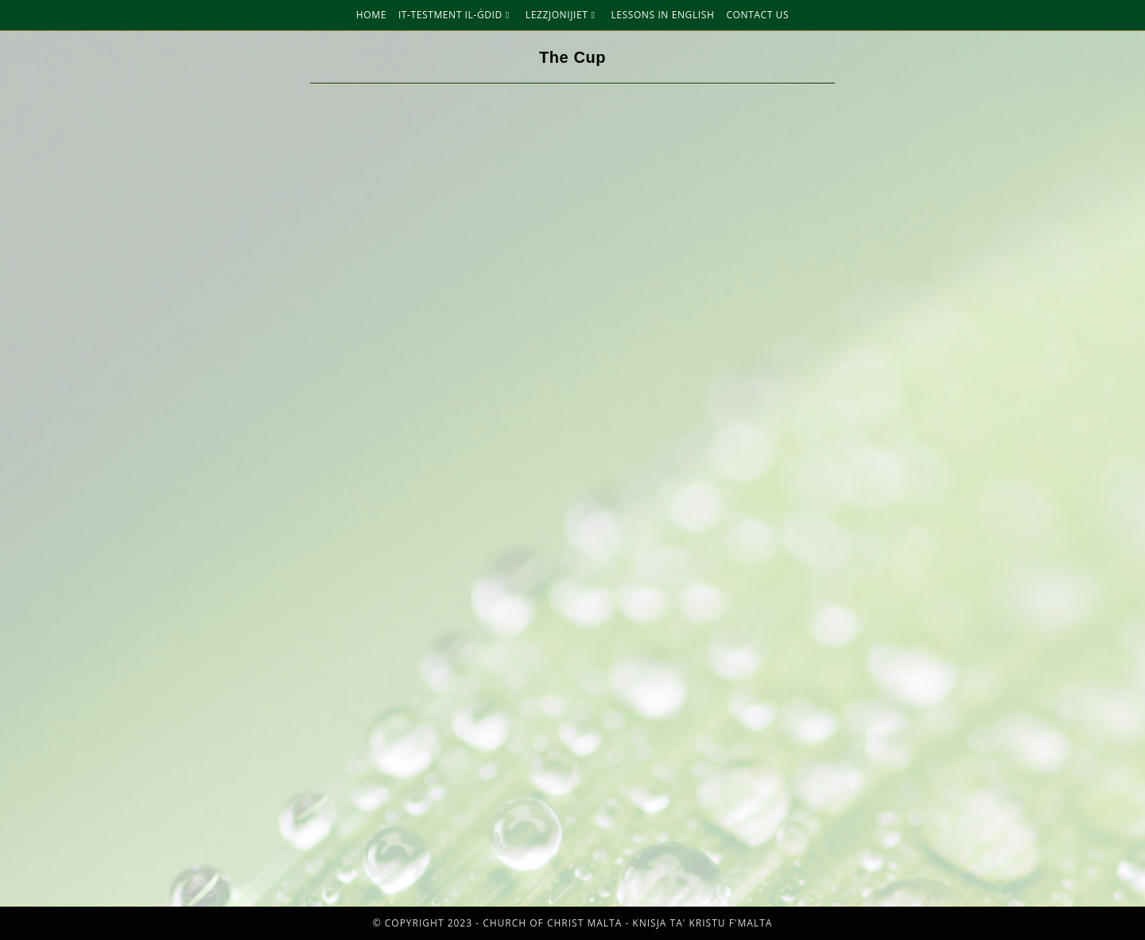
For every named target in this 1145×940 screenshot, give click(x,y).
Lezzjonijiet (563, 14)
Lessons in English (662, 14)
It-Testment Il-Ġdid (456, 14)
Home (371, 14)
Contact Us (757, 14)
